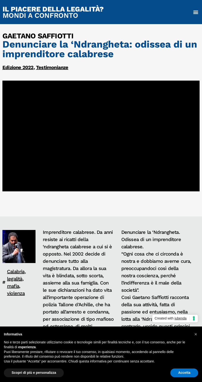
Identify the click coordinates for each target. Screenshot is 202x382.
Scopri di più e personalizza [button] (34, 373)
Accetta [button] (184, 373)
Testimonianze (52, 67)
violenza (16, 293)
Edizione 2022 (18, 67)
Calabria (16, 271)
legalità (14, 279)
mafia (13, 286)
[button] (196, 12)
